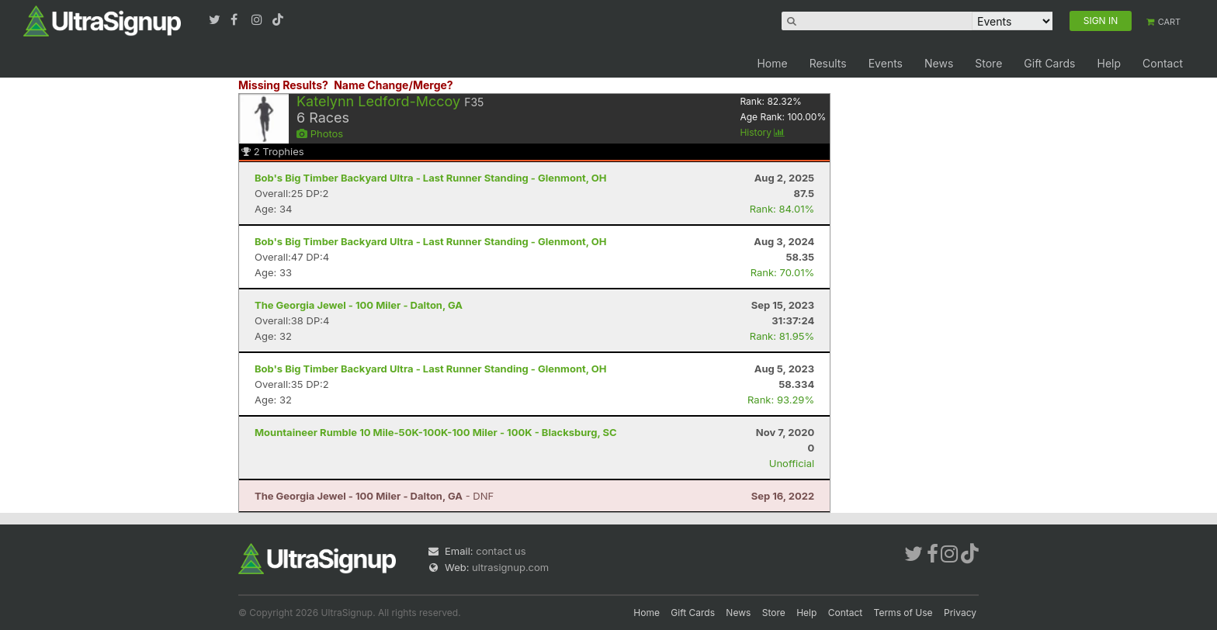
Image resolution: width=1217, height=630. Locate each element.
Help (1109, 63)
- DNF (374, 496)
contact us (500, 551)
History (762, 132)
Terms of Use (903, 612)
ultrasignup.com (510, 567)
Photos (319, 133)
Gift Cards (1049, 63)
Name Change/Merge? (393, 85)
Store (988, 63)
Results (828, 63)
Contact (1162, 63)
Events (886, 63)
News (938, 63)
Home (772, 63)
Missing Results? (283, 85)
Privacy (960, 612)
